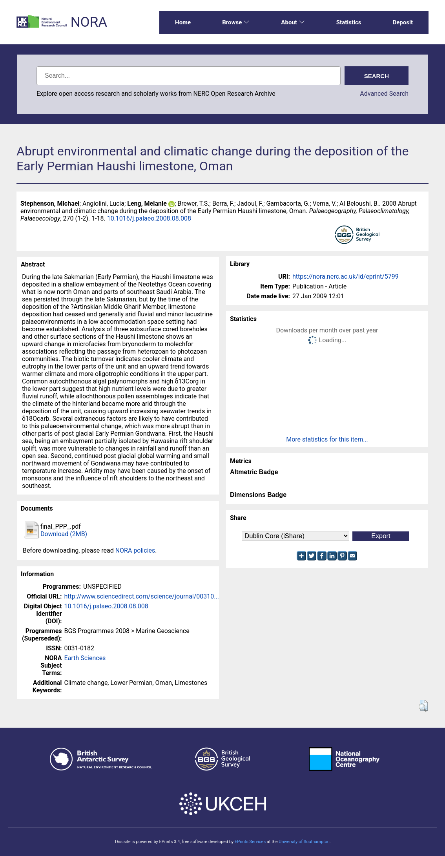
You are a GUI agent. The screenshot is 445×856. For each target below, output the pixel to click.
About (293, 22)
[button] (423, 706)
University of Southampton (304, 841)
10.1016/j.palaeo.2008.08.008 (149, 218)
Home (183, 22)
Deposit (402, 22)
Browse (236, 22)
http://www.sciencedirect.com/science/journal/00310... (141, 596)
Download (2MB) (63, 534)
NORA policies (135, 550)
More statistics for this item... (327, 439)
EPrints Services (250, 841)
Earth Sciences (85, 658)
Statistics (348, 22)
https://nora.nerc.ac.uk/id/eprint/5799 (345, 276)
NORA (89, 22)
